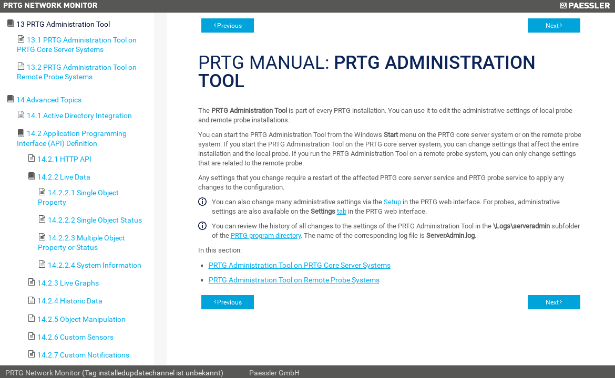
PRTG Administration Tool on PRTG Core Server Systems (300, 265)
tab (341, 211)
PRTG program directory (266, 235)
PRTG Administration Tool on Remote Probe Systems (294, 280)
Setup (392, 202)
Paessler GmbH (274, 373)
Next (552, 25)
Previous (229, 25)
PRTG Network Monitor (42, 373)
